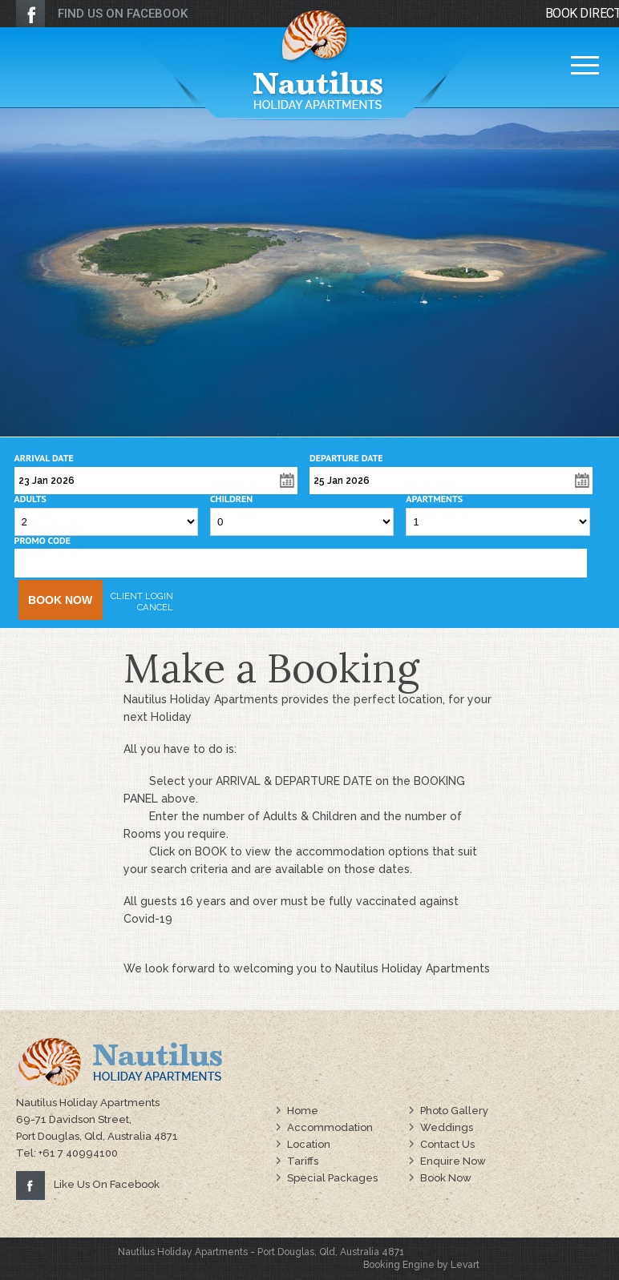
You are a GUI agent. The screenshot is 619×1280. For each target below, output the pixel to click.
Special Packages (332, 1178)
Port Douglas (285, 1252)
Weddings (446, 1127)
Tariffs (302, 1161)
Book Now (60, 600)
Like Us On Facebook (107, 1184)
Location (308, 1144)
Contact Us (447, 1144)
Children (231, 499)
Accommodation (330, 1127)
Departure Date (346, 458)
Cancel (155, 607)
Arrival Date (44, 458)
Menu (585, 62)
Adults (30, 499)
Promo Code (42, 540)
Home (302, 1111)
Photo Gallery (454, 1111)
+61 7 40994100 (78, 1153)
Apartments (434, 499)
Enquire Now (453, 1161)
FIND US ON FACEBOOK (123, 13)
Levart (465, 1264)
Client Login (142, 596)
